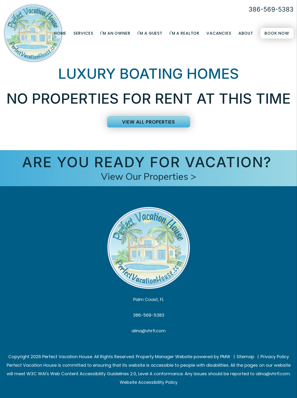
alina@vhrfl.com (149, 331)
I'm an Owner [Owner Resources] (115, 33)
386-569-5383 (271, 9)
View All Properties (148, 122)
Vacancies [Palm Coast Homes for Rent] (218, 33)
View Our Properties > (148, 176)
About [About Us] (245, 33)
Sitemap (245, 357)
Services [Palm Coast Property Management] (83, 33)
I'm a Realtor (184, 33)
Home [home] (60, 33)
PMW (225, 357)
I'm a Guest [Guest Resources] (149, 33)
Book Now (277, 33)
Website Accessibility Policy (149, 382)
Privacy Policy (274, 357)
